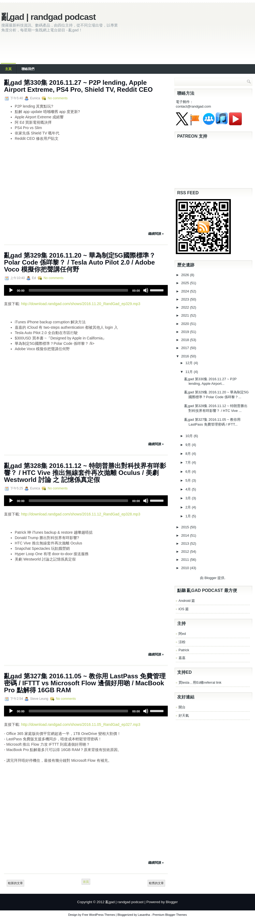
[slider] (78, 290)
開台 (181, 707)
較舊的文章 (156, 883)
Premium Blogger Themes (169, 914)
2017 (185, 348)
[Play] (11, 290)
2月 (188, 507)
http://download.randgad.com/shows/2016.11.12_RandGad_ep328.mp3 (80, 514)
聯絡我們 (27, 69)
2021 (185, 315)
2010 (185, 568)
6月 (188, 472)
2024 (185, 291)
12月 (189, 363)
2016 (185, 356)
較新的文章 (15, 883)
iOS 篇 (183, 609)
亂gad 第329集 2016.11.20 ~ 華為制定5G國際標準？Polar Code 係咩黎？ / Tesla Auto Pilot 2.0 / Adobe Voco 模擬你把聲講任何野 (79, 262)
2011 (185, 560)
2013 (185, 543)
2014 (185, 535)
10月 (189, 436)
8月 (188, 454)
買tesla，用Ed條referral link (199, 682)
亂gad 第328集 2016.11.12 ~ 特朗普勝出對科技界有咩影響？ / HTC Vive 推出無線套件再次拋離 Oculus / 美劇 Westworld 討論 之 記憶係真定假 (85, 472)
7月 (188, 462)
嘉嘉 (181, 658)
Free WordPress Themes (98, 914)
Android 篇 (186, 601)
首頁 (86, 881)
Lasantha (144, 914)
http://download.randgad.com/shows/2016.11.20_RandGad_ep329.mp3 (80, 304)
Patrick (183, 650)
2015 (185, 527)
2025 (185, 283)
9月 (188, 445)
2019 (185, 332)
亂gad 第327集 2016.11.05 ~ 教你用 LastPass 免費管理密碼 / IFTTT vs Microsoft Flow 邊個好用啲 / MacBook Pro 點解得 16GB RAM (85, 683)
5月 (188, 480)
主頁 (8, 69)
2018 (185, 340)
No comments (58, 98)
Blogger (211, 578)
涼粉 (181, 642)
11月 (189, 372)
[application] (86, 290)
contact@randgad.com (193, 106)
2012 (185, 552)
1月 (188, 516)
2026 (185, 275)
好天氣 (183, 715)
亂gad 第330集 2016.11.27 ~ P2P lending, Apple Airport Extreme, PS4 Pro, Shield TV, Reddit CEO (78, 86)
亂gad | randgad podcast (48, 17)
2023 (185, 299)
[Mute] (145, 290)
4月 (188, 489)
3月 (188, 498)
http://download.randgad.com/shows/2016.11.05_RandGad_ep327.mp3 (80, 724)
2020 (185, 324)
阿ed (182, 634)
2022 (185, 307)
